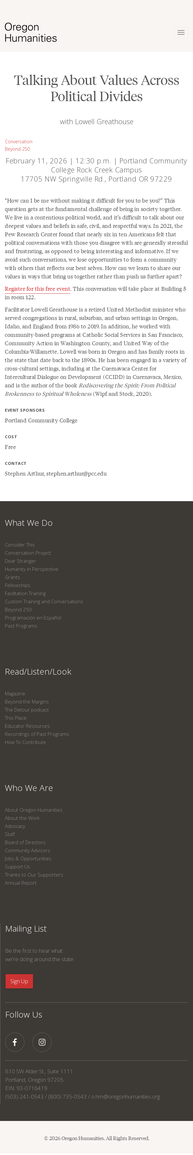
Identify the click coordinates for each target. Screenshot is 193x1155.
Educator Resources (27, 726)
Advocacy (15, 826)
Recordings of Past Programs (37, 734)
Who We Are (29, 788)
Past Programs (21, 625)
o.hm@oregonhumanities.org (125, 1096)
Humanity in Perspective (31, 569)
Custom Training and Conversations (44, 601)
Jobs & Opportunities (28, 858)
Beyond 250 (17, 149)
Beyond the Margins (27, 701)
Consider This (20, 544)
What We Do (29, 522)
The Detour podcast (27, 709)
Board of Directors (25, 842)
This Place (16, 717)
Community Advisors (27, 850)
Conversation (18, 141)
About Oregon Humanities (33, 810)
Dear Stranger (20, 561)
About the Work (22, 818)
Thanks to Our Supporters (34, 874)
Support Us (17, 866)
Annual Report (21, 882)
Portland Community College (41, 420)
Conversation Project (28, 552)
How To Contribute (25, 742)
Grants (12, 577)
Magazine (15, 693)
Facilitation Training (25, 593)
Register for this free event (37, 288)
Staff (10, 834)
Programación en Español (33, 617)
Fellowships (17, 585)
